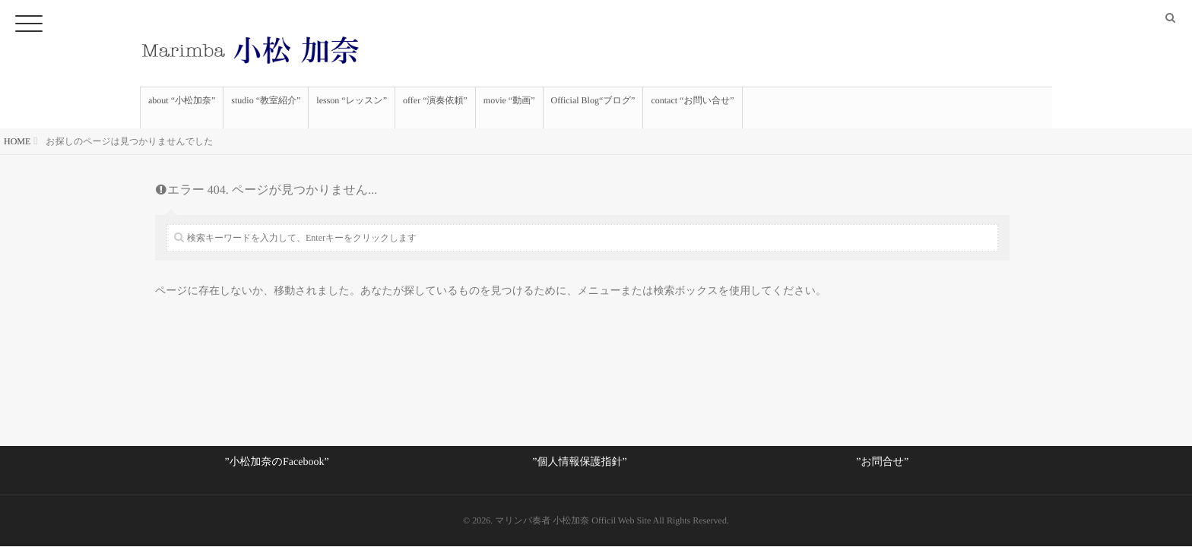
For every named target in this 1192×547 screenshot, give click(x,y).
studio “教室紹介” (265, 108)
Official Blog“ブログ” (593, 108)
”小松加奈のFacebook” (276, 462)
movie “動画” (509, 108)
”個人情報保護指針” (579, 462)
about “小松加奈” (181, 108)
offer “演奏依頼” (435, 108)
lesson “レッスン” (351, 108)
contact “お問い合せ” (692, 108)
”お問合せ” (882, 462)
